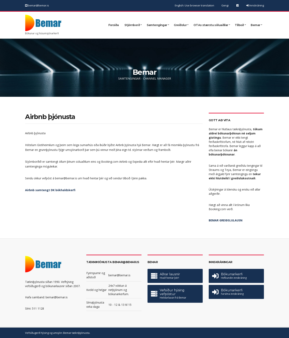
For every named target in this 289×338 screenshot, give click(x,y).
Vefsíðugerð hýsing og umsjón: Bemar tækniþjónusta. (57, 333)
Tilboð (239, 25)
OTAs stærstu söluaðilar (210, 25)
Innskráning (256, 5)
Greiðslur (180, 25)
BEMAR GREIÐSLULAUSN (225, 220)
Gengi (225, 5)
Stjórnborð (132, 25)
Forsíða (113, 25)
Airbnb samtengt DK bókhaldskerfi (50, 190)
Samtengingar (157, 25)
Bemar (255, 25)
